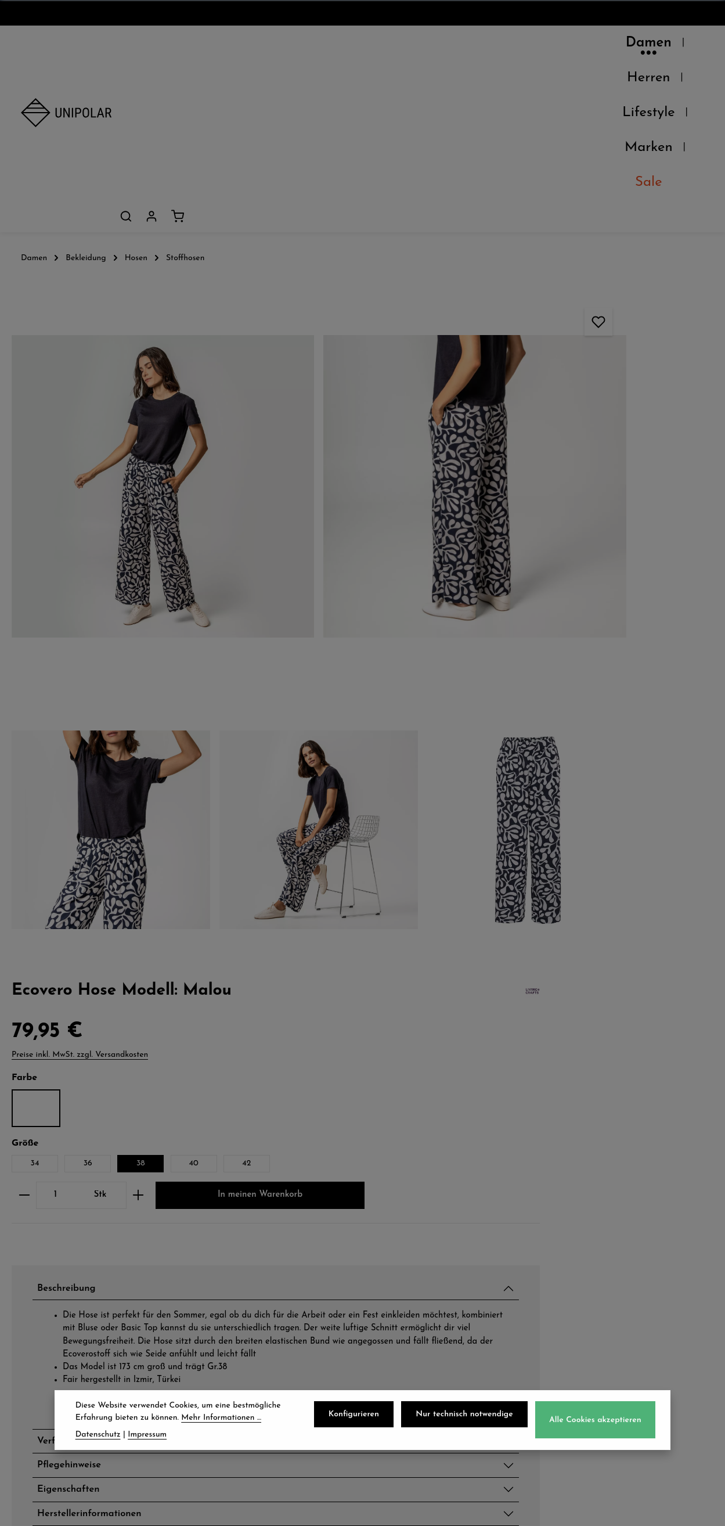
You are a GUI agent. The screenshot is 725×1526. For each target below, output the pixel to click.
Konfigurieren (361, 1420)
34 (518, 316)
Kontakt (41, 1291)
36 (571, 316)
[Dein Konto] (665, 45)
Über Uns (45, 1215)
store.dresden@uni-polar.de (615, 1316)
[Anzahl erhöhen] (621, 370)
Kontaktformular (608, 1379)
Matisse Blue (519, 261)
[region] (242, 371)
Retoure (222, 1266)
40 (676, 316)
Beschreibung (556, 502)
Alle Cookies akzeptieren (597, 1425)
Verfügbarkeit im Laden (585, 817)
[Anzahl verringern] (507, 370)
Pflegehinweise (559, 845)
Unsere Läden (57, 1240)
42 (518, 338)
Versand (223, 1215)
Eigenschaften (559, 872)
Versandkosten (447, 1508)
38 (624, 316)
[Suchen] (640, 45)
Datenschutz (416, 1215)
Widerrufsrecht (422, 1266)
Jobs (32, 1266)
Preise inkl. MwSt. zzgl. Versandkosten (563, 208)
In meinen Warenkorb (599, 407)
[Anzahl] (539, 370)
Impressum (411, 1291)
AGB (395, 1240)
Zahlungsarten (240, 1240)
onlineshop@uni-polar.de (629, 1237)
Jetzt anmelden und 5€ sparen (362, 1107)
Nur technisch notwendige (468, 1420)
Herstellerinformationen (584, 899)
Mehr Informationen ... (221, 1423)
